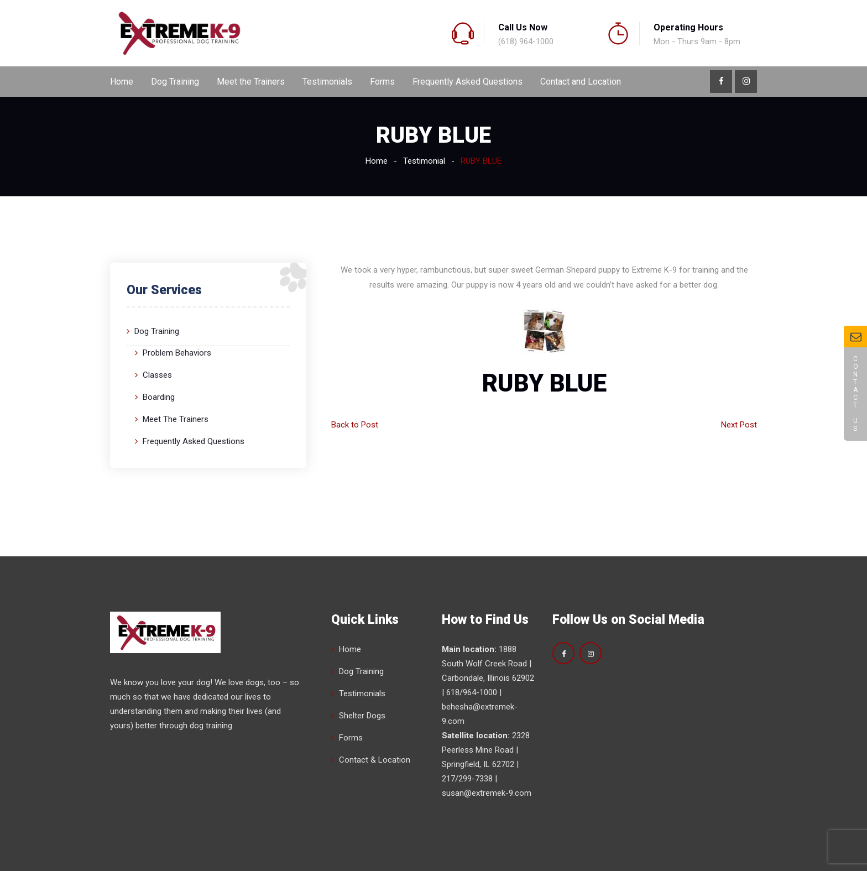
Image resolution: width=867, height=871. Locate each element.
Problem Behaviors (177, 353)
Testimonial (424, 161)
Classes (157, 375)
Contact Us (855, 393)
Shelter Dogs (362, 716)
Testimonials (327, 81)
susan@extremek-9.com (486, 793)
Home (121, 81)
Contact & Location (374, 760)
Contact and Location (580, 81)
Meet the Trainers (251, 81)
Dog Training (175, 81)
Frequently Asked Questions (467, 81)
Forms (382, 81)
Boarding (159, 397)
